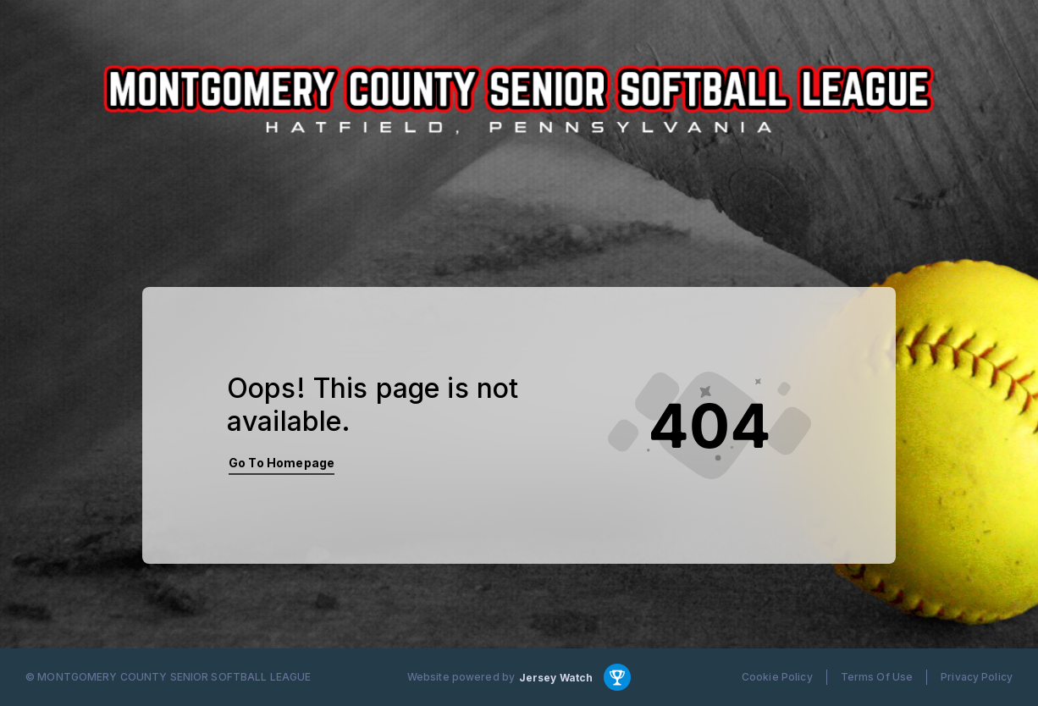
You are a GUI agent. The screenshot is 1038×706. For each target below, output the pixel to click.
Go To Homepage (281, 462)
